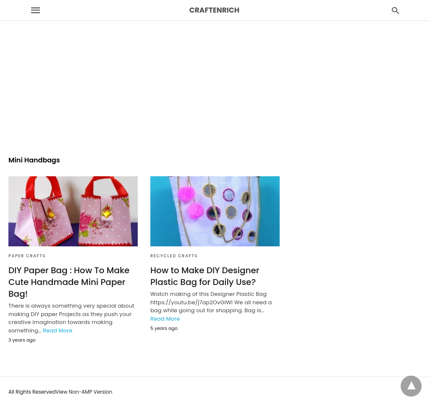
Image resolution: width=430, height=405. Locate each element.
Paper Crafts (27, 256)
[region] (215, 72)
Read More (57, 330)
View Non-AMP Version (83, 391)
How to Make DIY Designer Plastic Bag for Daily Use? (205, 276)
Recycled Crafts (174, 256)
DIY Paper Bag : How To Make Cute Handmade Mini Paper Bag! (68, 282)
